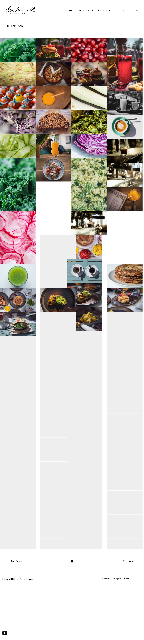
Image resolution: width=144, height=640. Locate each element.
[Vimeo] (126, 634)
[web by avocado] (137, 634)
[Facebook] (106, 634)
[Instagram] (117, 634)
